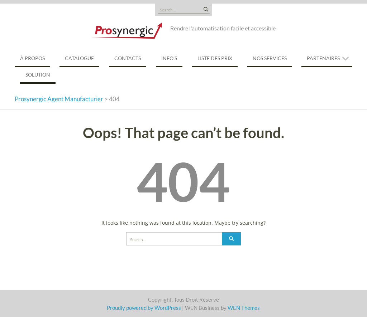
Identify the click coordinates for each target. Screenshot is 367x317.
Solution (37, 75)
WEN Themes (244, 307)
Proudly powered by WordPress (144, 307)
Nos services (270, 58)
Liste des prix (214, 58)
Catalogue (79, 58)
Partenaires (323, 58)
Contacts (127, 58)
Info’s (169, 58)
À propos (32, 58)
